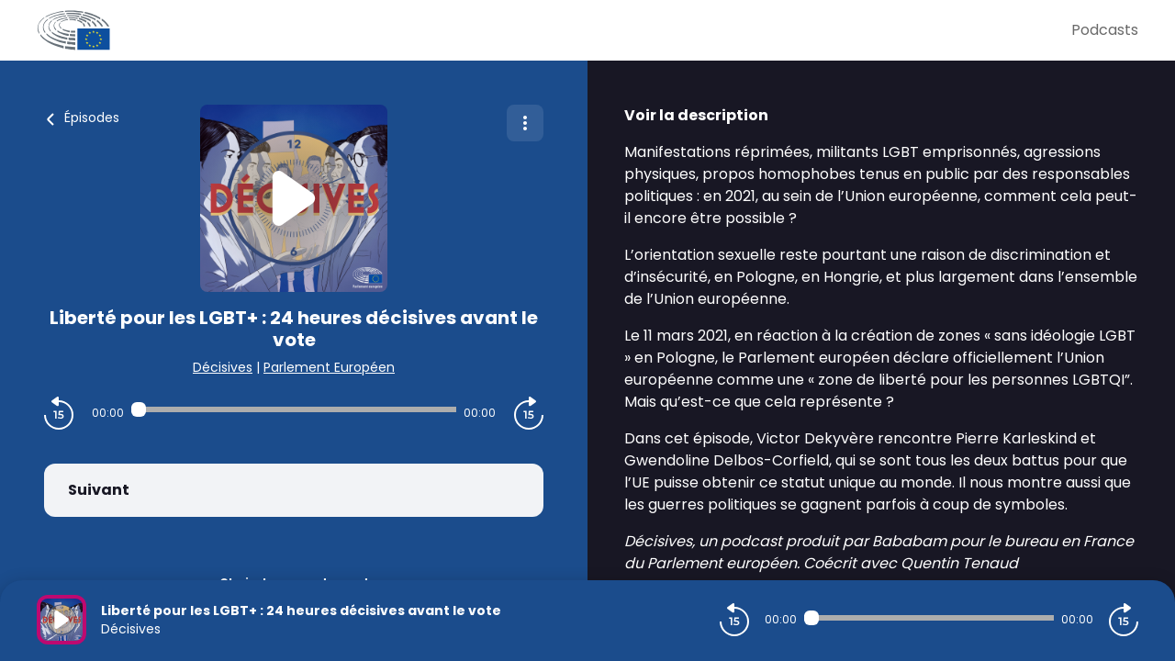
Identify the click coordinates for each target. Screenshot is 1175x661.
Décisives (222, 367)
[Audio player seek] (293, 409)
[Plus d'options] (525, 123)
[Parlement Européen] (554, 30)
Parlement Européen (329, 367)
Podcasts (1104, 29)
